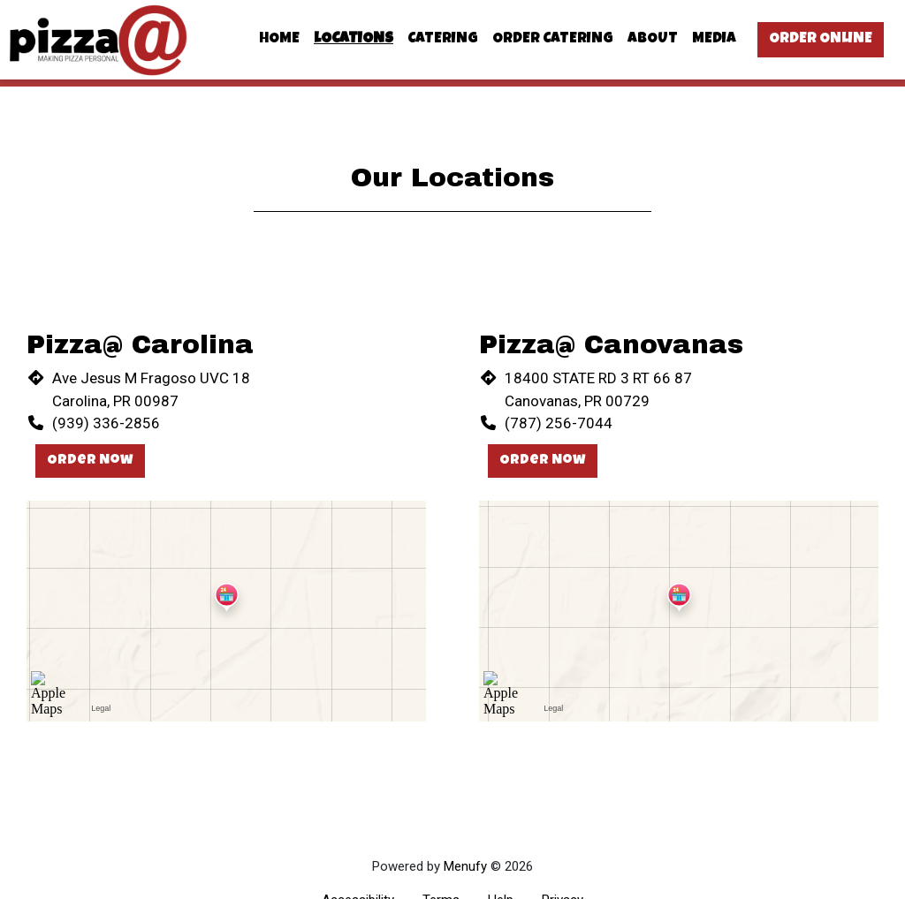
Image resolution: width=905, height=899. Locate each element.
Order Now (90, 461)
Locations (353, 39)
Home (279, 39)
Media (714, 39)
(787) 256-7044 (558, 423)
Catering (442, 39)
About (652, 39)
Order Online (820, 39)
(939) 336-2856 (106, 423)
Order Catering (552, 39)
